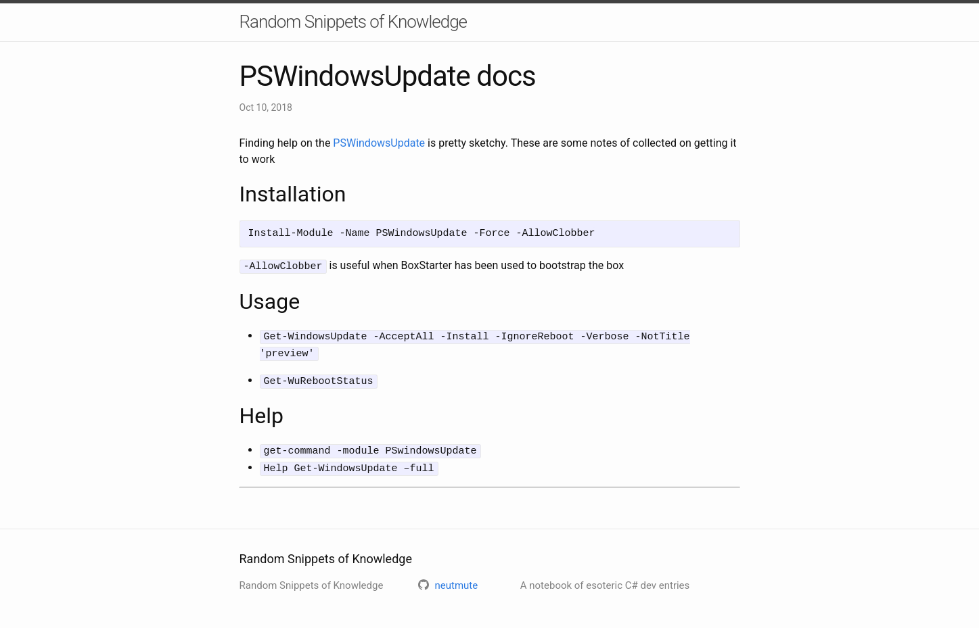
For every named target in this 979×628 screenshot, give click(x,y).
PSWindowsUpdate (379, 143)
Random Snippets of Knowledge (354, 21)
